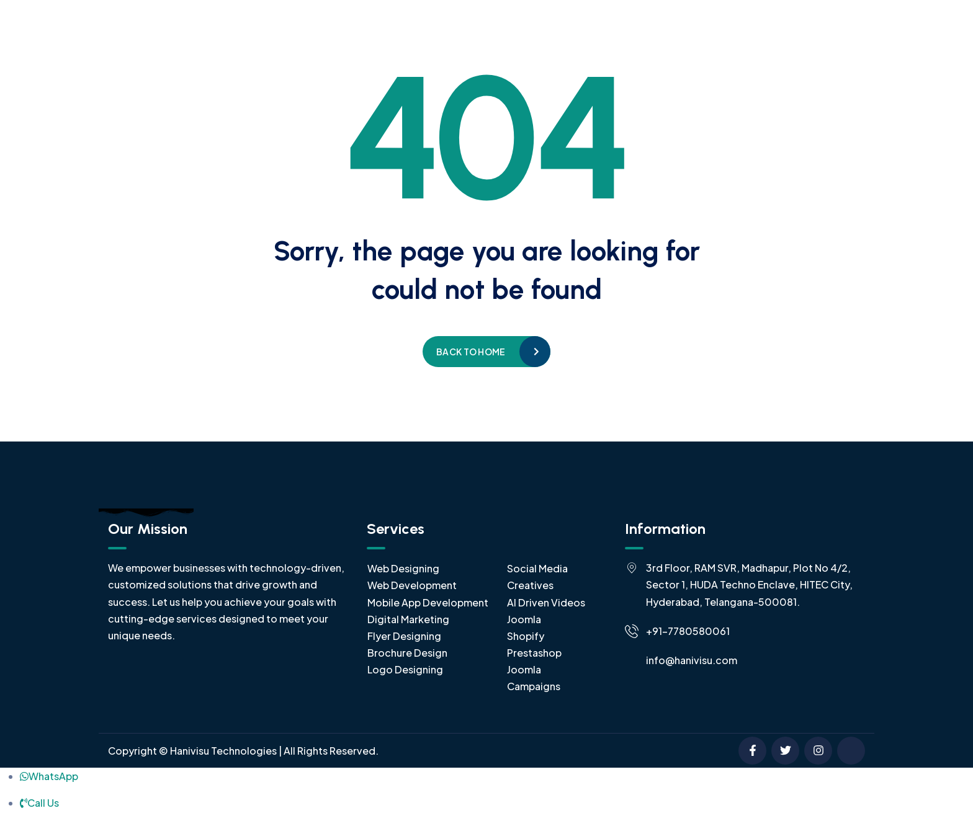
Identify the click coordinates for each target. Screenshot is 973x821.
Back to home (470, 351)
